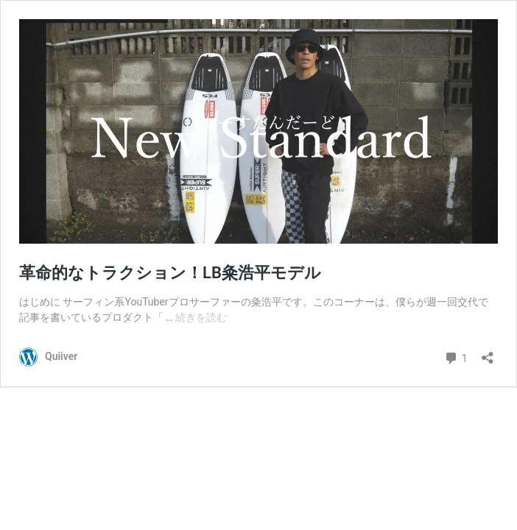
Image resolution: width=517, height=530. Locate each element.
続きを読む (201, 317)
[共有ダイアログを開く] (487, 353)
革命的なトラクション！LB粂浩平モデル (170, 273)
